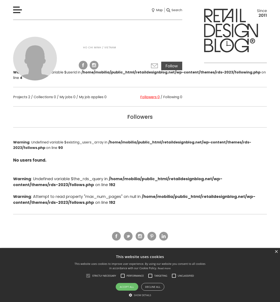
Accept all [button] (127, 286)
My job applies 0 (93, 97)
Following (172, 97)
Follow (172, 66)
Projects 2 (21, 97)
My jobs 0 (67, 97)
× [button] (276, 251)
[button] (88, 275)
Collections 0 (45, 97)
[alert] (140, 275)
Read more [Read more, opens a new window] (164, 268)
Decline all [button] (153, 286)
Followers (150, 97)
